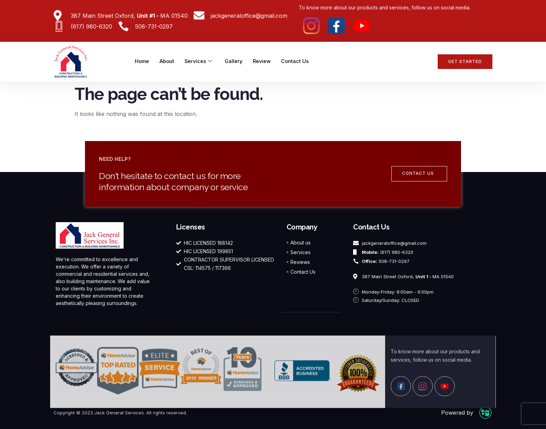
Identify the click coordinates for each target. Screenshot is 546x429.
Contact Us (297, 61)
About (167, 61)
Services (199, 61)
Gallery (235, 61)
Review (264, 61)
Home (142, 61)
